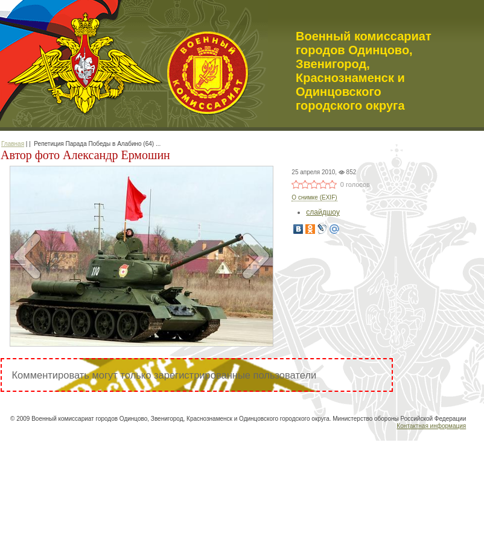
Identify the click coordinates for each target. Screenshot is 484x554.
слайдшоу (323, 212)
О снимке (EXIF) (314, 197)
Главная (12, 143)
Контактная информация (431, 426)
